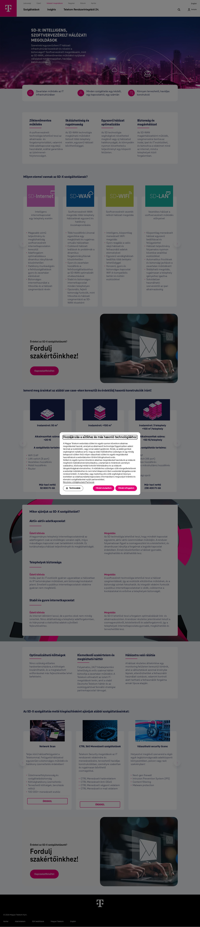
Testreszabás (73, 488)
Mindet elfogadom (126, 488)
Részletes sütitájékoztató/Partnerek (78, 482)
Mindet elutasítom (104, 488)
